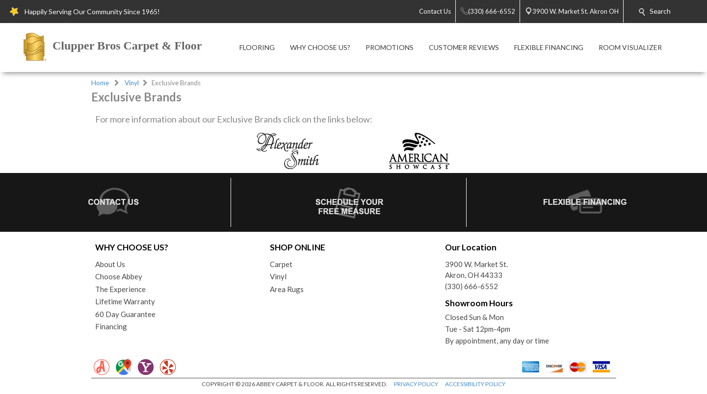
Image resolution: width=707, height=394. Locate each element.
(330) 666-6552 (471, 286)
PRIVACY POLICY (416, 384)
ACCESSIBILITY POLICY (475, 384)
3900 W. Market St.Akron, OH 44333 (476, 270)
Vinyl (132, 83)
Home (100, 83)
